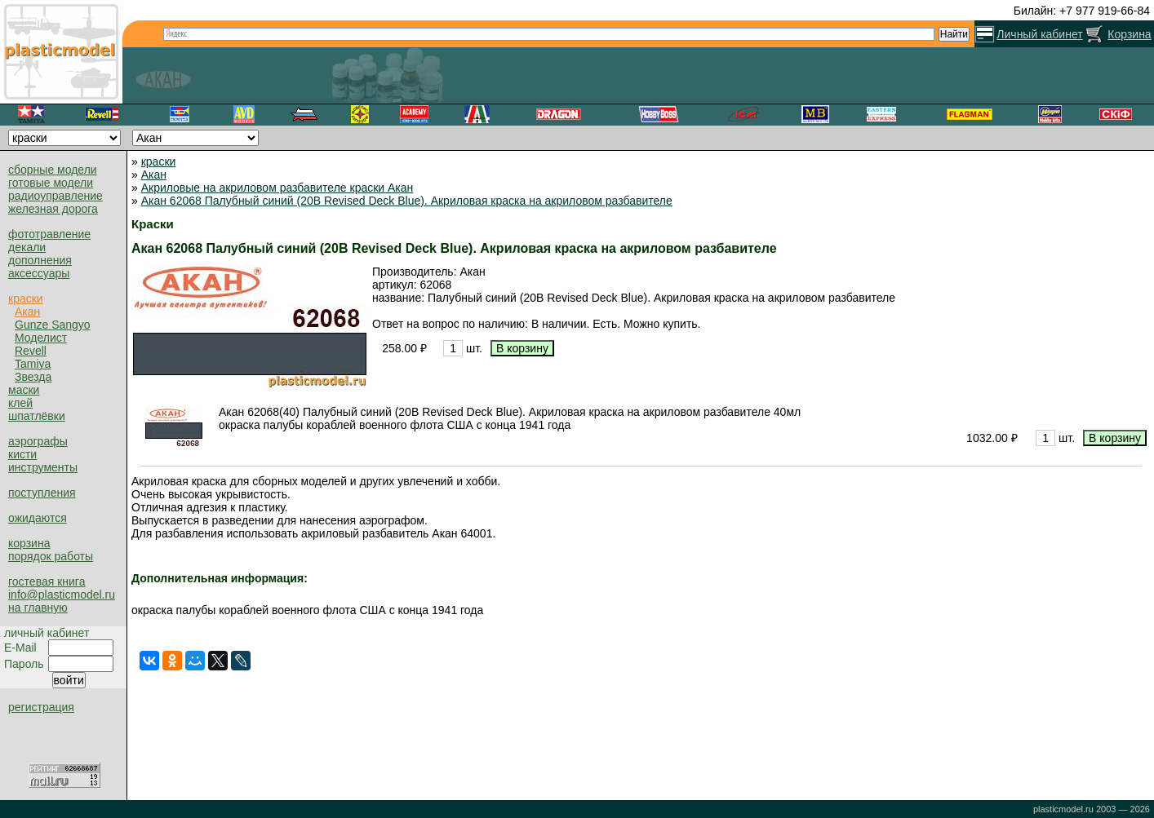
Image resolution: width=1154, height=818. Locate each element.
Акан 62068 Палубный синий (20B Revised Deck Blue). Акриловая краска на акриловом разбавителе (406, 200)
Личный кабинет (1039, 34)
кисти (22, 454)
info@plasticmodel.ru (61, 594)
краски (25, 298)
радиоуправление (55, 195)
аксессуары (38, 273)
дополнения (40, 260)
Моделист (41, 337)
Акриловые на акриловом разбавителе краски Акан (277, 187)
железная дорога (53, 208)
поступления (42, 492)
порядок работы (50, 556)
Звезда (33, 376)
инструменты (43, 467)
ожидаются (37, 517)
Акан (27, 311)
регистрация (41, 707)
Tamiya (33, 363)
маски (23, 389)
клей (20, 402)
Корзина (1129, 34)
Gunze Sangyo (53, 324)
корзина (29, 543)
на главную (38, 607)
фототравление (49, 234)
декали (27, 247)
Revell (31, 350)
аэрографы (38, 441)
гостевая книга (46, 581)
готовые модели (50, 182)
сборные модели (52, 169)
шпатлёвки (36, 415)
